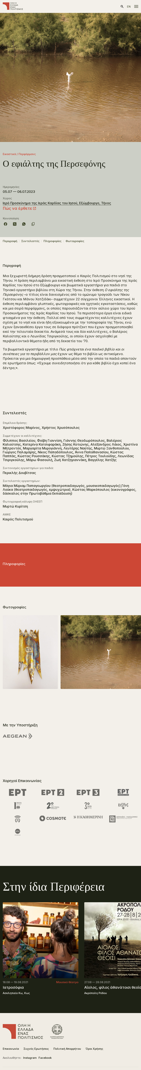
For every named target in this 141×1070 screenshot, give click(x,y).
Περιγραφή (10, 241)
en (129, 6)
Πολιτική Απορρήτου (67, 1048)
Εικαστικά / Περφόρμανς (19, 154)
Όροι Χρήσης (94, 1048)
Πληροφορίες (53, 241)
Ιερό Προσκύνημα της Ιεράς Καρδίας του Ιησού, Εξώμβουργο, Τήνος (57, 203)
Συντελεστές (30, 241)
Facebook (45, 1057)
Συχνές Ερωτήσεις (36, 1048)
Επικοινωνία (11, 1048)
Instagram (30, 1057)
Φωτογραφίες (75, 241)
